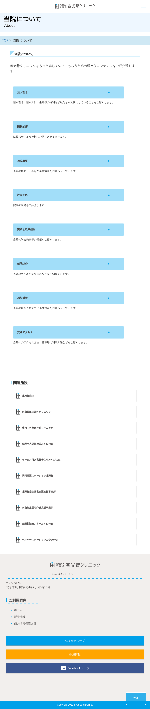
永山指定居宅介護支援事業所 (37, 507)
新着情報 (19, 616)
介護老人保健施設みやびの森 (37, 443)
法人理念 (22, 92)
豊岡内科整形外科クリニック (37, 427)
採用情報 (75, 654)
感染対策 (22, 297)
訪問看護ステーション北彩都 (37, 475)
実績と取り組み (26, 229)
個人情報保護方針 (25, 623)
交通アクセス (25, 332)
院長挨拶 (22, 126)
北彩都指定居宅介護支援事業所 (39, 491)
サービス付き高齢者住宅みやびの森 (41, 459)
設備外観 (22, 195)
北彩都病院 (28, 395)
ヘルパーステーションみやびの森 (40, 539)
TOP (5, 40)
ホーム (18, 610)
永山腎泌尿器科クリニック (36, 411)
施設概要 (22, 160)
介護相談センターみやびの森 (37, 523)
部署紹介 (22, 263)
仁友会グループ (75, 640)
